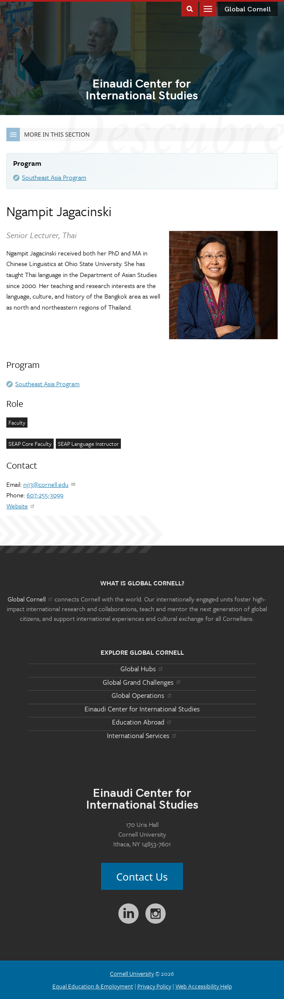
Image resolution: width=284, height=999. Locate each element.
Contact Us (142, 877)
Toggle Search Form (189, 8)
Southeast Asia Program (54, 177)
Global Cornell (247, 9)
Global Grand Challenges (142, 682)
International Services (142, 735)
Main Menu (207, 8)
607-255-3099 (45, 495)
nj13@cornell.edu (49, 484)
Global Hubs (142, 669)
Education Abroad (142, 722)
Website (21, 505)
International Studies (142, 90)
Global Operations (142, 695)
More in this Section (48, 134)
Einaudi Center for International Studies (142, 709)
